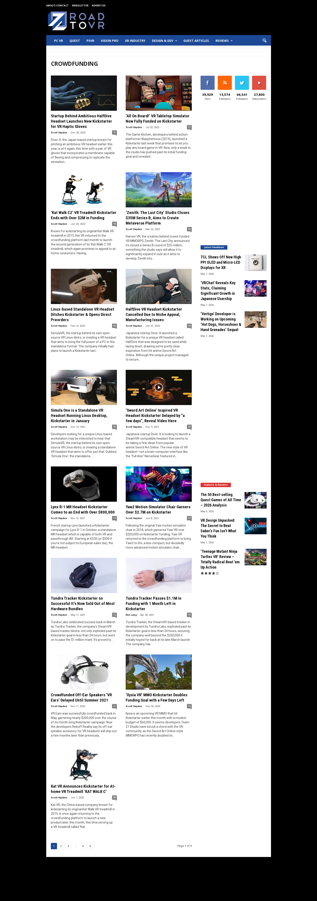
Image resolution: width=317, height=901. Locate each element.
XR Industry (135, 41)
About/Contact (57, 5)
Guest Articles (196, 41)
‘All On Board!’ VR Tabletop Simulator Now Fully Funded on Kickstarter (158, 118)
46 (114, 325)
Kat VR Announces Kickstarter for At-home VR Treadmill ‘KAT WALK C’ (83, 789)
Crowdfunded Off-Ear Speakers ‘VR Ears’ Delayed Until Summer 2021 (81, 697)
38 (114, 797)
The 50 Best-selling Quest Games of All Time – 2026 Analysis (221, 499)
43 (114, 223)
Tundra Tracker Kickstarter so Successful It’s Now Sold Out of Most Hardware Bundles (83, 603)
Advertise (98, 5)
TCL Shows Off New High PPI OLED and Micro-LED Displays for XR (221, 262)
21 (189, 127)
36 (189, 229)
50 (189, 426)
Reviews (224, 41)
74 (114, 518)
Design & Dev (164, 41)
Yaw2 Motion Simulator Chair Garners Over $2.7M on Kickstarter (158, 509)
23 (189, 518)
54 (189, 325)
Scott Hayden (59, 132)
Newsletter (80, 5)
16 (114, 614)
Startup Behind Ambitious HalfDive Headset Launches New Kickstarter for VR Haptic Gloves (81, 121)
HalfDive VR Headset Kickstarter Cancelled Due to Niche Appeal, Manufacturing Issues (154, 314)
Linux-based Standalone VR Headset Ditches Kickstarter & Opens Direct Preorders (82, 314)
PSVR (90, 41)
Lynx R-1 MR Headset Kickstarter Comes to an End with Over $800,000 (83, 509)
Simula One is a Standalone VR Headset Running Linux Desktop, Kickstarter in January (79, 415)
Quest (75, 41)
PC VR (58, 41)
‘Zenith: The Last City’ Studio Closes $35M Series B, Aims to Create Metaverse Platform (157, 218)
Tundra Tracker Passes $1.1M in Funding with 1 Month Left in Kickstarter (153, 603)
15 (189, 706)
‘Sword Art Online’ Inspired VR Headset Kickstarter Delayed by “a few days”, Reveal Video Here (155, 415)
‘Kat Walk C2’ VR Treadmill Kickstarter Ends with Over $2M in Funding (83, 215)
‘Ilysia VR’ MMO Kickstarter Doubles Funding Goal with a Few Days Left (156, 697)
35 (189, 614)
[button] (264, 41)
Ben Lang (131, 615)
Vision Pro (109, 41)
